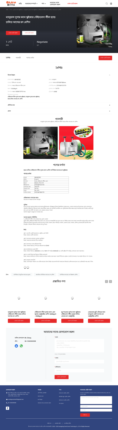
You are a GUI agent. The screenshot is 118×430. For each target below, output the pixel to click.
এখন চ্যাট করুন (13, 33)
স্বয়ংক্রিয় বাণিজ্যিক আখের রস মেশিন (45, 274)
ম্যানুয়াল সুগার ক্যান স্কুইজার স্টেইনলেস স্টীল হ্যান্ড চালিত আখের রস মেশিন (17, 314)
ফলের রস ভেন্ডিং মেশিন (64, 393)
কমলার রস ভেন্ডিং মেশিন (64, 400)
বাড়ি (7, 9)
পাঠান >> (85, 415)
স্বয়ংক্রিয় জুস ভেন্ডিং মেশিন (64, 396)
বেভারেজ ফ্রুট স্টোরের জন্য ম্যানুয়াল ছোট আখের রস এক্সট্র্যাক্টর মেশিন (96, 314)
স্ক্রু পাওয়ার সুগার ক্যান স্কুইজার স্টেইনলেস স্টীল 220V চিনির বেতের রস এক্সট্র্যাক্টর (70, 314)
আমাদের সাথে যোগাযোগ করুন (44, 403)
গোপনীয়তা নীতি (67, 423)
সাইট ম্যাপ (49, 423)
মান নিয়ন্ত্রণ (40, 399)
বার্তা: (56, 337)
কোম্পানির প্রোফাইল (42, 392)
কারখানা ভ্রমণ (41, 396)
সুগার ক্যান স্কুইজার (18, 9)
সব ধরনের (61, 403)
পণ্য (11, 9)
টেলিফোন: (58, 367)
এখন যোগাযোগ (61, 377)
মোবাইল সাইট (58, 423)
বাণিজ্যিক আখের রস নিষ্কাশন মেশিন (68, 274)
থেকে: (56, 358)
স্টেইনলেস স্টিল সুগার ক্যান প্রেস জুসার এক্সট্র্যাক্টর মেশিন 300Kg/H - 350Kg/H (45, 314)
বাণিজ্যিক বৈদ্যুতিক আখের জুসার (22, 274)
